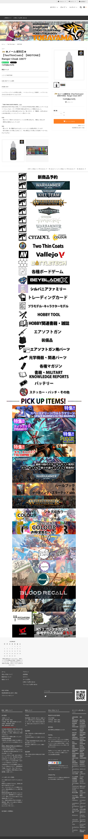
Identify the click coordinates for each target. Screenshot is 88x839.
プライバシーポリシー (8, 695)
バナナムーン (75, 800)
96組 (81, 716)
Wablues (74, 760)
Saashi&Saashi (75, 748)
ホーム (3, 44)
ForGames (74, 729)
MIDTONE (19, 44)
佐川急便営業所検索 (6, 738)
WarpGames (82, 760)
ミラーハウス (75, 819)
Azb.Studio (74, 723)
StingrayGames (75, 753)
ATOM (7, 690)
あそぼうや (82, 764)
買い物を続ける (81, 169)
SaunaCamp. (82, 748)
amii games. (82, 719)
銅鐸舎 (81, 795)
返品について (81, 125)
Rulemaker (82, 746)
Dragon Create (75, 726)
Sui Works (82, 753)
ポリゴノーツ (75, 815)
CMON (73, 724)
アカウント (62, 1)
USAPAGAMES (83, 757)
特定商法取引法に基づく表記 (9, 693)
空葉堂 (81, 790)
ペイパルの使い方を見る (54, 754)
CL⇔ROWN (82, 723)
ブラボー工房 (75, 809)
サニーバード (82, 783)
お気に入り (69, 102)
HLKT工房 (74, 732)
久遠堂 (81, 771)
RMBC (73, 746)
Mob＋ (73, 741)
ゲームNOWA (75, 776)
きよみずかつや (75, 771)
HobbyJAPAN (82, 732)
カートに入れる (69, 121)
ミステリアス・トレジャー (82, 816)
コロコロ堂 (74, 781)
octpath (81, 741)
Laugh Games (83, 737)
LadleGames (74, 737)
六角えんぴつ (82, 827)
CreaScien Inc (83, 724)
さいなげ (82, 781)
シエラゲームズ (75, 786)
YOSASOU (82, 762)
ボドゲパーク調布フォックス (82, 812)
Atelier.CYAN (82, 721)
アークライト (75, 764)
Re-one (81, 745)
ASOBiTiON (74, 721)
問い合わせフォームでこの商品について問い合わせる (62, 169)
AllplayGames (75, 719)
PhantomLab (82, 743)
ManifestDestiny (75, 738)
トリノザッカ (82, 797)
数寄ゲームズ (82, 786)
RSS (3, 690)
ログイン (72, 1)
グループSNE (75, 773)
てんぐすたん (75, 795)
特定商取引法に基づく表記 (78, 127)
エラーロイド (82, 765)
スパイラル (74, 790)
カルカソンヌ (82, 768)
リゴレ (73, 824)
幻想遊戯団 (74, 778)
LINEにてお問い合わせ (20, 18)
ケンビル (82, 776)
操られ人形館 (75, 792)
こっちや (82, 779)
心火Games (74, 779)
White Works (74, 762)
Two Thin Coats (11, 44)
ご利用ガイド (8, 18)
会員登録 (83, 1)
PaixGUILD (74, 743)
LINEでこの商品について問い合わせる (38, 169)
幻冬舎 (81, 778)
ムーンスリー (82, 819)
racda (73, 745)
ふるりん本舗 (82, 809)
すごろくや (82, 787)
